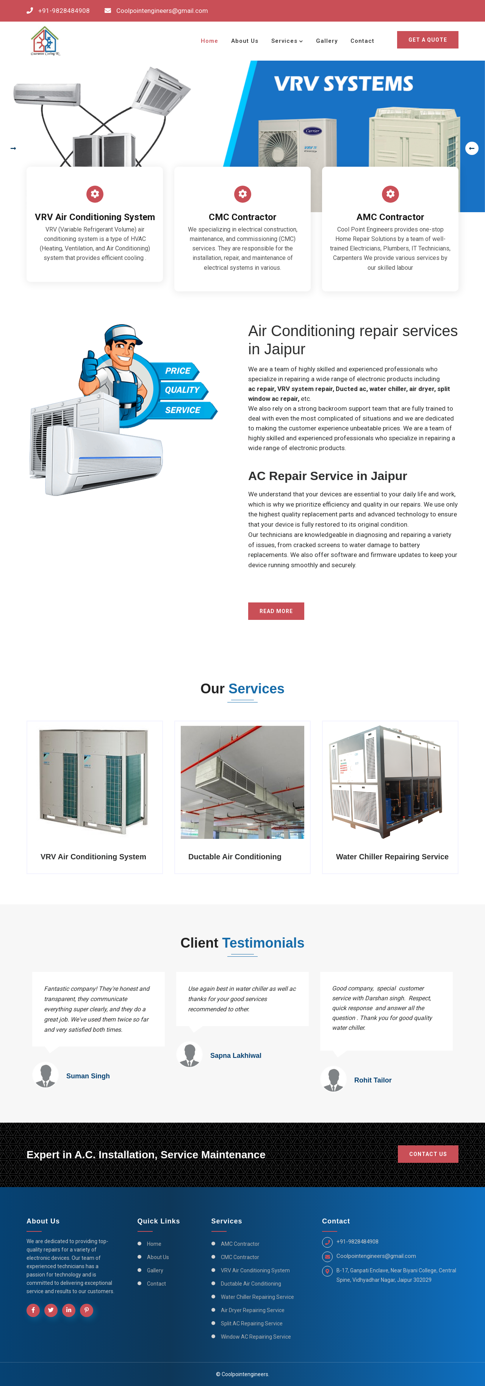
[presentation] (11, 148)
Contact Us (428, 1154)
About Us (244, 41)
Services (284, 41)
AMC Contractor (240, 1244)
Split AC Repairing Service (252, 1323)
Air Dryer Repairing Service (253, 1310)
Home (209, 41)
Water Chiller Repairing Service (257, 1297)
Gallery (327, 41)
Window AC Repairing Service (256, 1337)
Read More (276, 611)
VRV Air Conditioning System (255, 1270)
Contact (362, 41)
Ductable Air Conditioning (251, 1284)
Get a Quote (427, 40)
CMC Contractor (240, 1257)
